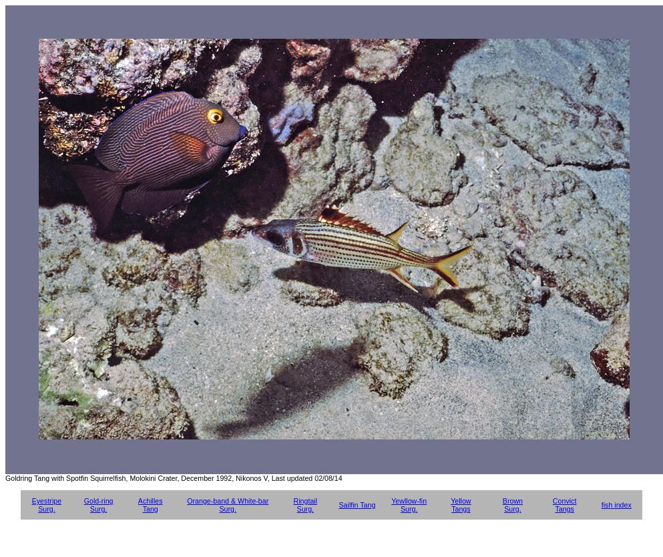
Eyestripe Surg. (46, 505)
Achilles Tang (150, 505)
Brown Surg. (513, 505)
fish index (617, 505)
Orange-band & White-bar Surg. (227, 505)
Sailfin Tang (357, 505)
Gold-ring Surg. (99, 505)
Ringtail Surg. (306, 505)
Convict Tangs (565, 505)
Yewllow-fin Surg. (409, 505)
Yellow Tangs (461, 505)
